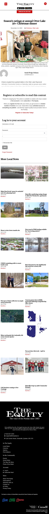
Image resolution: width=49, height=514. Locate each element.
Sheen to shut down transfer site (10, 230)
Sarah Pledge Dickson (31, 73)
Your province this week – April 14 (35, 351)
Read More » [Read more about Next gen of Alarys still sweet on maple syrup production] (3, 305)
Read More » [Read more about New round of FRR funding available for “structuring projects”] (27, 234)
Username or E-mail (8, 124)
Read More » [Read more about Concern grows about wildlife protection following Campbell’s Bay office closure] (27, 306)
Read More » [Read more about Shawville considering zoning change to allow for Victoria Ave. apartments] (27, 199)
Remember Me (7, 142)
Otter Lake (36, 28)
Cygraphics (35, 494)
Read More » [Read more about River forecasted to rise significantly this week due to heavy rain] (27, 269)
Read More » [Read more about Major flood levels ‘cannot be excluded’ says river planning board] (3, 196)
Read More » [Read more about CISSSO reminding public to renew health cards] (3, 268)
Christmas (29, 28)
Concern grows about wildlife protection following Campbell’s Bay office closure (35, 301)
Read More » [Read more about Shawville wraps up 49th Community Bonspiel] (27, 390)
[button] (5, 4)
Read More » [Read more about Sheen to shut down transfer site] (3, 233)
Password (5, 130)
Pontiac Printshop (27, 494)
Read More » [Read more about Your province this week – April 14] (27, 354)
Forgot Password (7, 152)
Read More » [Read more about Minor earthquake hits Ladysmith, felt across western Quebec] (3, 340)
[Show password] (44, 133)
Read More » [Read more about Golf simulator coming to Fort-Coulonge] (3, 392)
